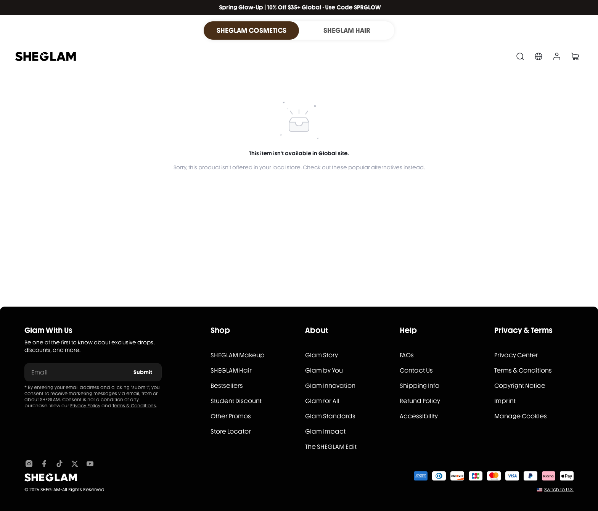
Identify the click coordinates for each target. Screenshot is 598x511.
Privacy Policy (85, 405)
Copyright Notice (519, 385)
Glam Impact (325, 431)
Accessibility (419, 416)
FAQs (407, 355)
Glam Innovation (330, 385)
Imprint (505, 401)
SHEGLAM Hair (231, 370)
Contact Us (416, 370)
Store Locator (231, 431)
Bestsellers (227, 385)
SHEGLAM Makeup (238, 355)
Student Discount (236, 401)
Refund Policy (420, 401)
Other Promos (231, 416)
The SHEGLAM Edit (331, 446)
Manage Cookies (520, 416)
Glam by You (324, 370)
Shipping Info (419, 385)
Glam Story (321, 355)
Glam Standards (330, 416)
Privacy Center (516, 355)
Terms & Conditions (134, 405)
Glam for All (322, 401)
